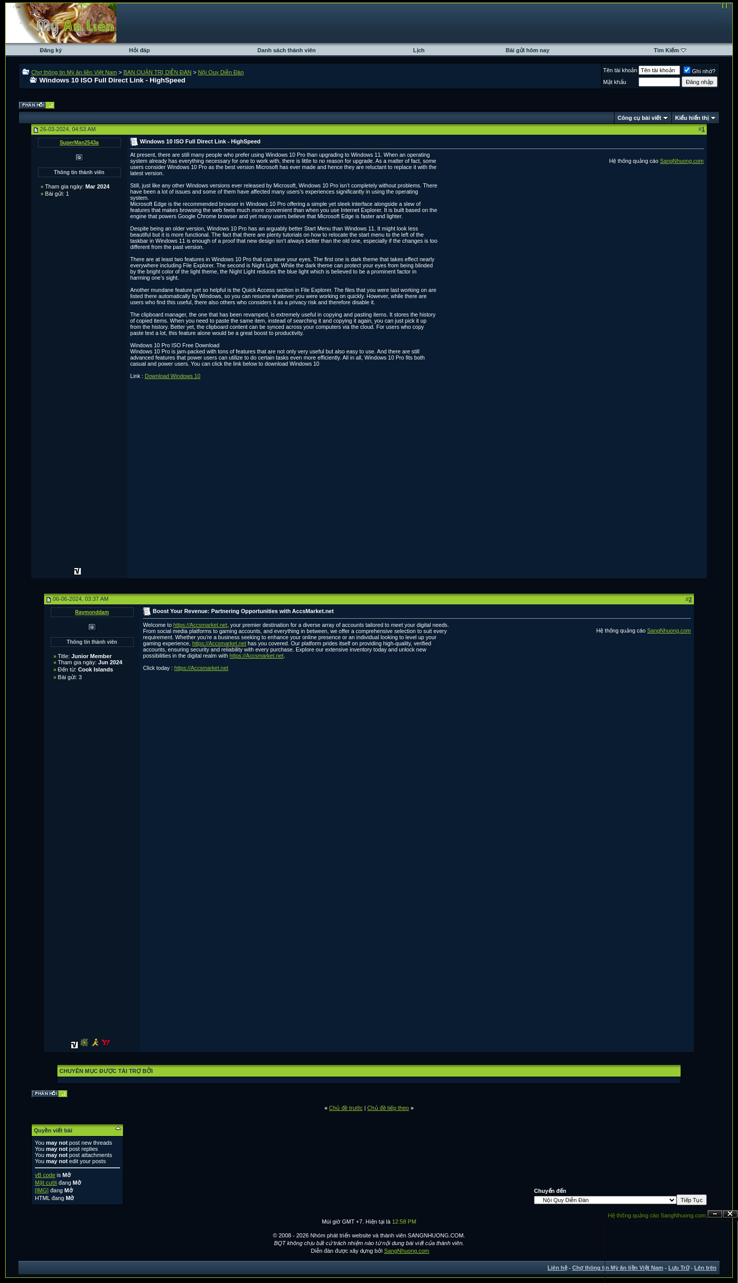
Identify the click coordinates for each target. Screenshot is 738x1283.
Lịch (419, 50)
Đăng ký (51, 50)
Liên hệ (557, 1268)
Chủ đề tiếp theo (388, 1108)
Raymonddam (92, 612)
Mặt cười (46, 1183)
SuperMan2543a (78, 142)
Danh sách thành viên (286, 50)
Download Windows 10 (172, 376)
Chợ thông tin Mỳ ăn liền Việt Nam (74, 72)
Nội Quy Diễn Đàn (220, 72)
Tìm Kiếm (666, 50)
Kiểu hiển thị (692, 118)
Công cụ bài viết (639, 118)
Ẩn (715, 1214)
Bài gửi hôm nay (527, 50)
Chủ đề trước (346, 1108)
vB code (45, 1175)
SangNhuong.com (682, 161)
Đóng (730, 1214)
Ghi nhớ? (699, 71)
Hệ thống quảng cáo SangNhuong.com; (657, 1215)
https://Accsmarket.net (200, 625)
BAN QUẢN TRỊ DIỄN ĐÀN (158, 72)
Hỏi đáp (139, 50)
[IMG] (42, 1190)
